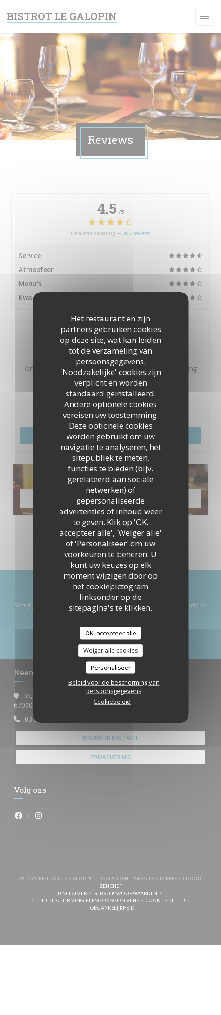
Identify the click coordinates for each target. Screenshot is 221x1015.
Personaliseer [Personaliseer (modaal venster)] (111, 667)
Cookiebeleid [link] (112, 701)
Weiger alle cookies (110, 650)
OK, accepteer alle (110, 632)
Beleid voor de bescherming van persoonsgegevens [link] (114, 686)
